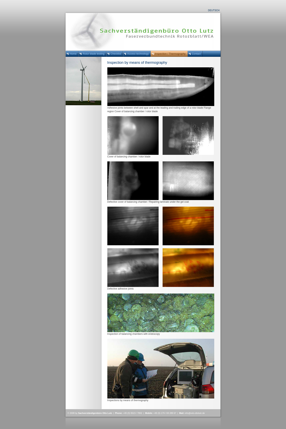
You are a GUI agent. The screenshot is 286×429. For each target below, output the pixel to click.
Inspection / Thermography (170, 53)
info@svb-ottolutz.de (195, 413)
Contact (196, 53)
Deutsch (213, 10)
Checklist (116, 53)
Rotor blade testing (93, 53)
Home (73, 53)
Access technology (138, 53)
